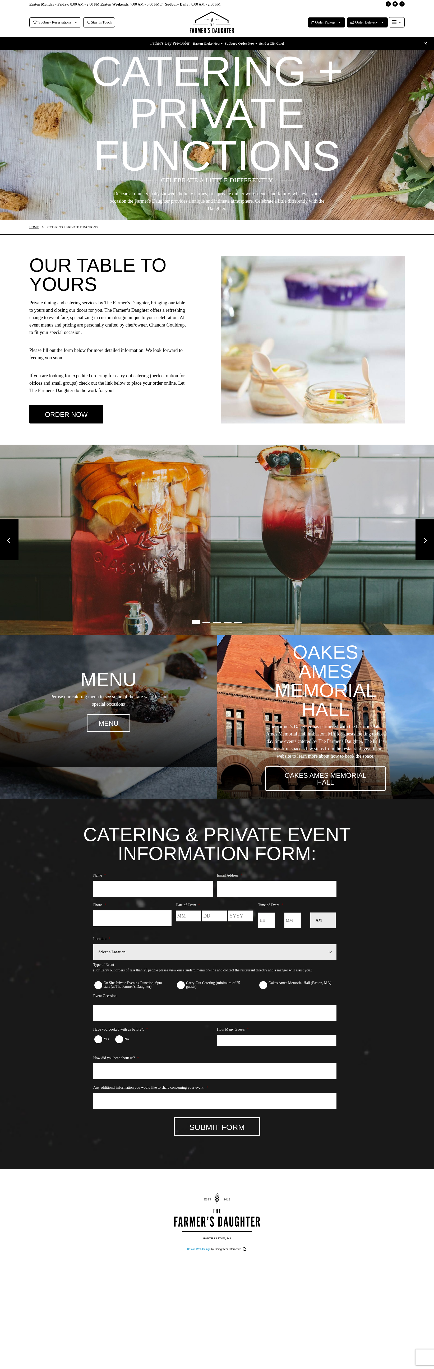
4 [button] (228, 626)
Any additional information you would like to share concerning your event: (151, 1098)
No (126, 1049)
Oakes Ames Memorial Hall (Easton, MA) (300, 993)
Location (101, 949)
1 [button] (196, 626)
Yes (106, 1049)
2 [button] (206, 626)
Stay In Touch (99, 22)
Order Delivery (364, 22)
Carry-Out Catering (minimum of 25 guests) (213, 994)
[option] (217, 544)
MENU (108, 728)
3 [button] (217, 626)
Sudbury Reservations (52, 22)
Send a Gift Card (276, 43)
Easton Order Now (200, 43)
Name (99, 885)
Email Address (230, 885)
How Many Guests (233, 1039)
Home (34, 227)
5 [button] (238, 626)
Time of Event (270, 915)
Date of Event (188, 915)
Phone (100, 915)
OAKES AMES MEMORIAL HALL (325, 786)
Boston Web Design (198, 1263)
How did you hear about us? (116, 1068)
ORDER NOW (70, 416)
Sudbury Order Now (239, 43)
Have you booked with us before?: (120, 1039)
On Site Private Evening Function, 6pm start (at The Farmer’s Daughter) (133, 994)
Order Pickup (323, 22)
